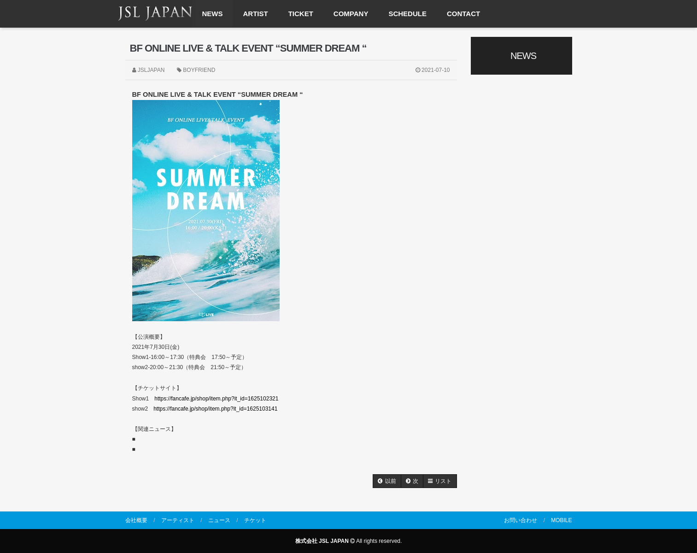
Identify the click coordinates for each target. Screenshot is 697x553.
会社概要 (136, 520)
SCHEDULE (407, 14)
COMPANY (351, 14)
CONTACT (463, 14)
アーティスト (177, 520)
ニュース (219, 520)
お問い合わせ (520, 520)
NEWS (212, 14)
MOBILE (561, 520)
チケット (255, 520)
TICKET (300, 14)
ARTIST (255, 14)
